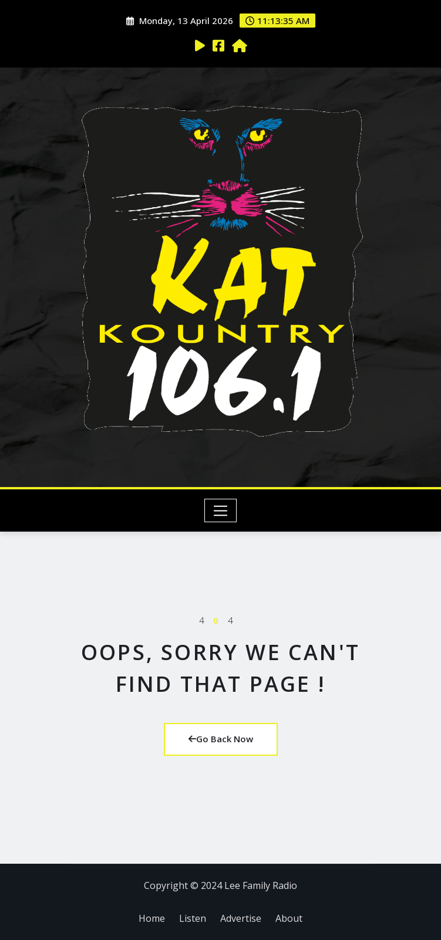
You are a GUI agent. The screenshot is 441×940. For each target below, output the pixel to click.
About (288, 918)
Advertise (240, 918)
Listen (192, 918)
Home (152, 918)
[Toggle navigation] (220, 510)
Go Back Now (220, 739)
